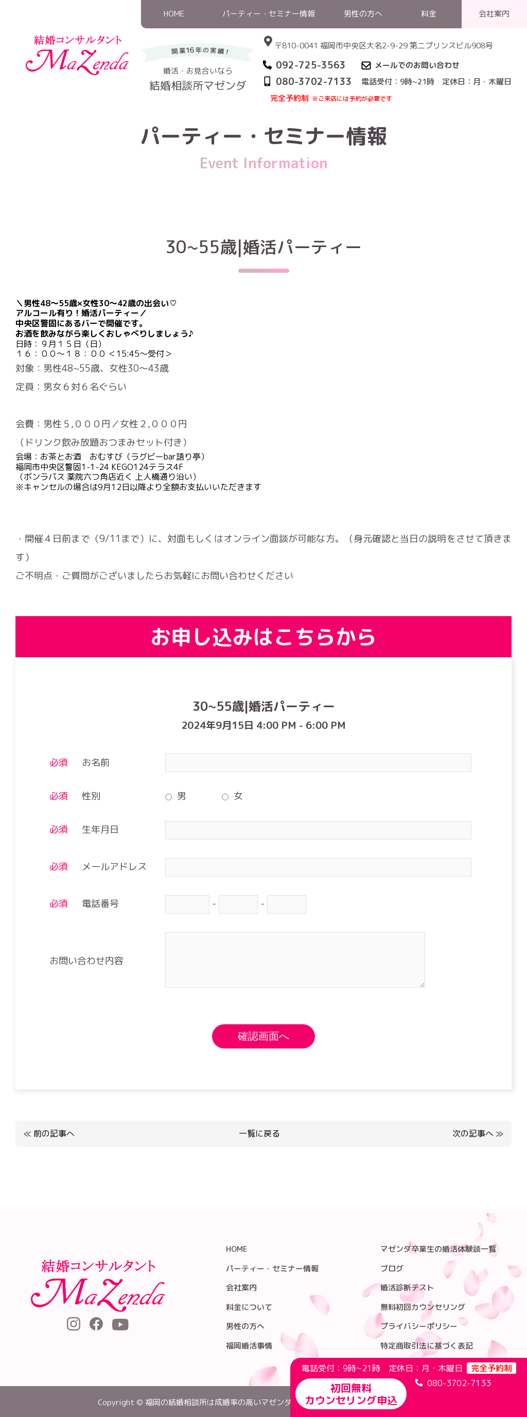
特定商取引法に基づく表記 (426, 1345)
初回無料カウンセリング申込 (351, 1393)
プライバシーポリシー (419, 1326)
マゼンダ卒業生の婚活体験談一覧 (438, 1249)
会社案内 (241, 1287)
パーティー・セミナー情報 (375, 109)
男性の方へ (245, 1326)
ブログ (391, 1268)
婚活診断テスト (407, 1287)
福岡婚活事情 (249, 1345)
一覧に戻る (259, 1134)
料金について (249, 1307)
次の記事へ (473, 1133)
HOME (310, 109)
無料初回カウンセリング (422, 1307)
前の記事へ (54, 1133)
